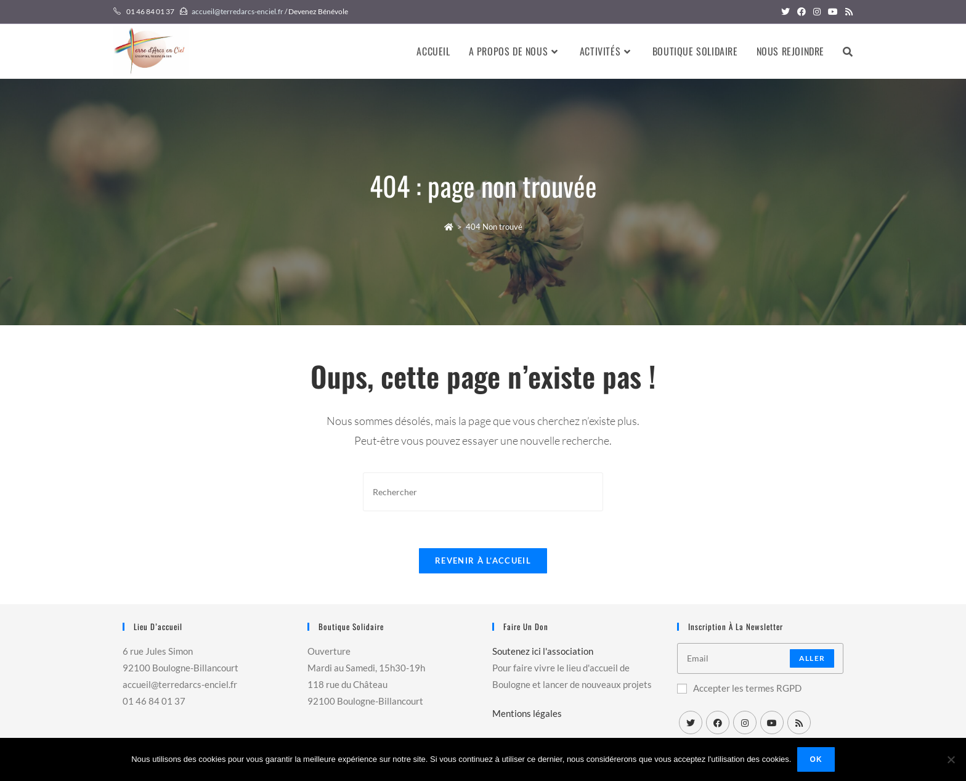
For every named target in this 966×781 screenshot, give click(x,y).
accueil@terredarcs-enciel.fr (237, 11)
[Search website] (848, 51)
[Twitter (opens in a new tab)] (785, 12)
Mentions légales (527, 713)
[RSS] (799, 722)
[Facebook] (717, 722)
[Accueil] (448, 227)
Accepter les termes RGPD (739, 688)
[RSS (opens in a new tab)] (847, 12)
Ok (816, 759)
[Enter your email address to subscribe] (760, 658)
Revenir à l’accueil (483, 560)
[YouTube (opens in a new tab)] (833, 12)
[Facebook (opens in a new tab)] (802, 12)
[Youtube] (772, 722)
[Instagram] (745, 722)
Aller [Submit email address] (812, 658)
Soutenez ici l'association (542, 651)
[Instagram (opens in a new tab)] (817, 12)
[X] (690, 722)
